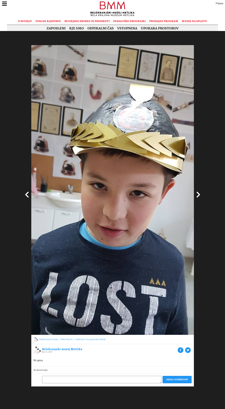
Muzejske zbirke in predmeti (87, 21)
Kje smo (76, 28)
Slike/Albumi (66, 339)
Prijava (219, 3)
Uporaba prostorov (160, 28)
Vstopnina (127, 28)
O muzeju (25, 21)
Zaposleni (56, 28)
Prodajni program (163, 21)
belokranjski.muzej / (49, 339)
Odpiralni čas (100, 28)
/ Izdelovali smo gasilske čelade (89, 339)
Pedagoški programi (129, 21)
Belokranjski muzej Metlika (62, 349)
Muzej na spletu (194, 21)
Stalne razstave (48, 21)
